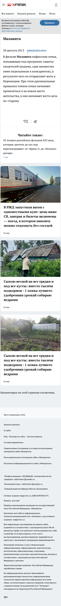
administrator (37, 50)
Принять (50, 22)
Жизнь (42, 13)
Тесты (52, 13)
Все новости (8, 13)
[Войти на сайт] (56, 4)
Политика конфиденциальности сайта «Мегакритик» (28, 463)
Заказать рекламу (26, 13)
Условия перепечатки (13, 442)
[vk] (26, 121)
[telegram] (36, 121)
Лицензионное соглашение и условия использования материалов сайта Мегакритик (28, 450)
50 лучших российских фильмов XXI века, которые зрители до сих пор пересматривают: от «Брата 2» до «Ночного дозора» (30, 149)
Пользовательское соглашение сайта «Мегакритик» (27, 457)
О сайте (7, 430)
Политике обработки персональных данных (16, 29)
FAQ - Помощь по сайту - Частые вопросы (23, 436)
